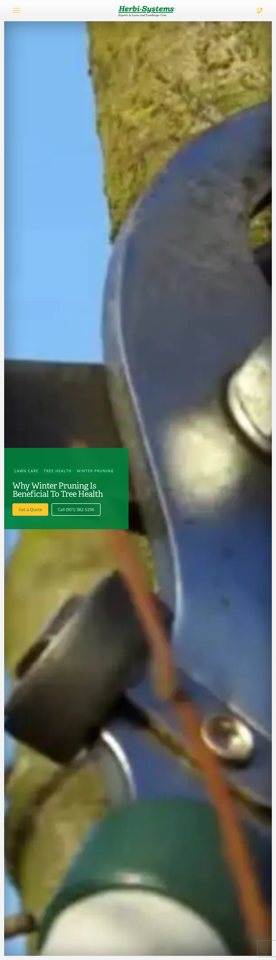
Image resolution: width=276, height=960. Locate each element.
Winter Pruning (95, 470)
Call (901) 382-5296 (76, 509)
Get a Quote (30, 509)
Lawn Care (27, 470)
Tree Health (58, 470)
